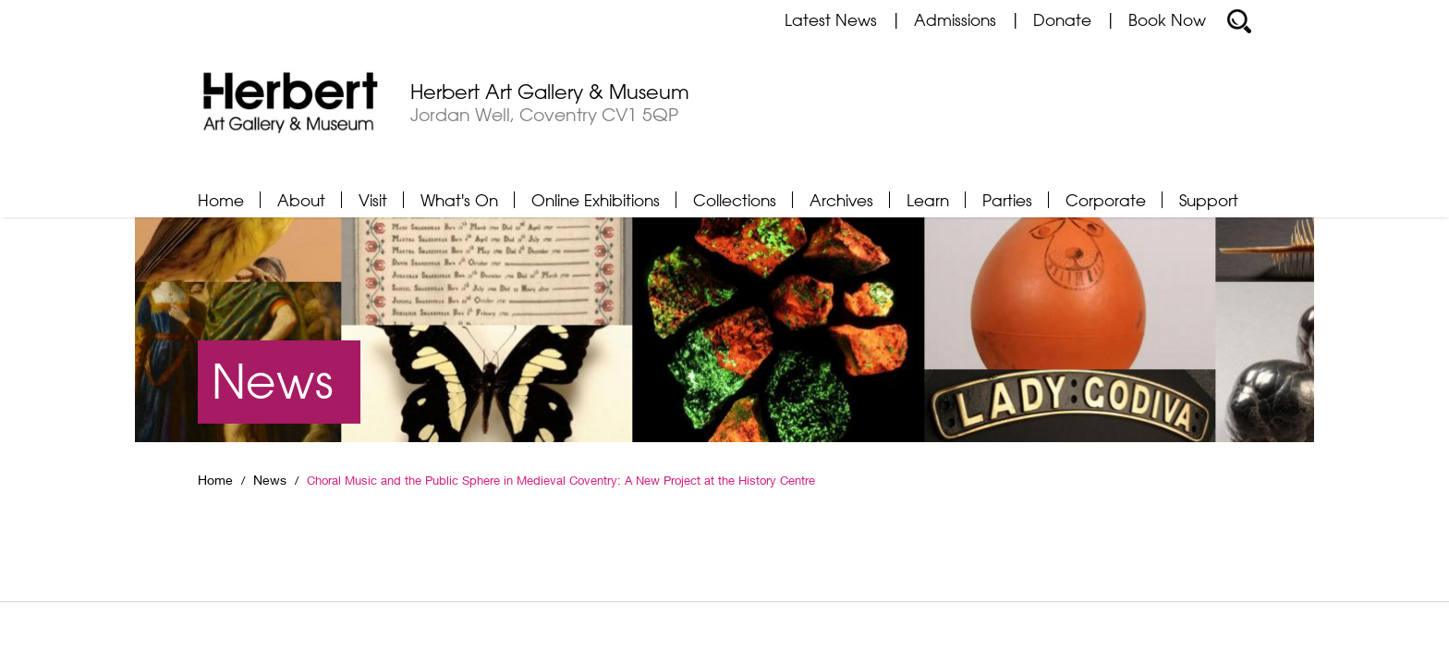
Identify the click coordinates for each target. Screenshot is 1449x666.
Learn (928, 200)
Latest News (831, 19)
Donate (1062, 19)
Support (1208, 200)
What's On (459, 200)
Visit (373, 200)
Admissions (955, 19)
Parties (1007, 200)
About (301, 200)
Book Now (1167, 19)
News (269, 480)
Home (221, 200)
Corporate (1105, 200)
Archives (841, 200)
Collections (734, 200)
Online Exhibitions (595, 200)
